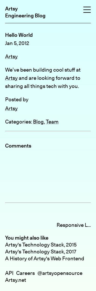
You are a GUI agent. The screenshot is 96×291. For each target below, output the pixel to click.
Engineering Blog (25, 15)
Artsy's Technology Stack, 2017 (40, 251)
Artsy (11, 8)
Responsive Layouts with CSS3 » (74, 224)
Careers (25, 273)
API (9, 273)
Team (52, 121)
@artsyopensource (59, 273)
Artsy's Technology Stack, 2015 (41, 244)
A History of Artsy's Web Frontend (44, 258)
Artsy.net (15, 279)
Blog (38, 121)
